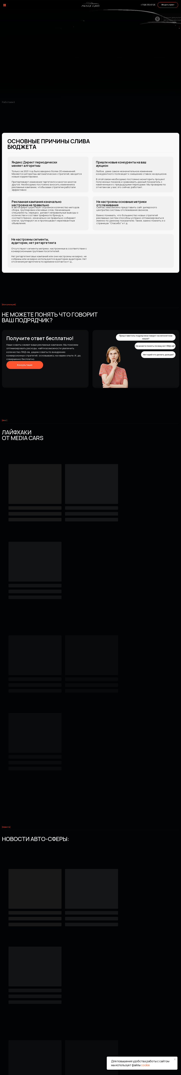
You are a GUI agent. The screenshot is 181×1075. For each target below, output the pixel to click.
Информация (127, 1031)
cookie (145, 1065)
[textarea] (118, 983)
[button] (167, 5)
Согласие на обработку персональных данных (142, 1069)
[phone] (147, 958)
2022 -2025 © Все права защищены (19, 1069)
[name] (89, 958)
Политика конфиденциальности (78, 1069)
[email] (89, 970)
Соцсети (158, 1031)
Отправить (77, 1005)
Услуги (66, 1031)
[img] (90, 4)
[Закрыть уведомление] (175, 1059)
